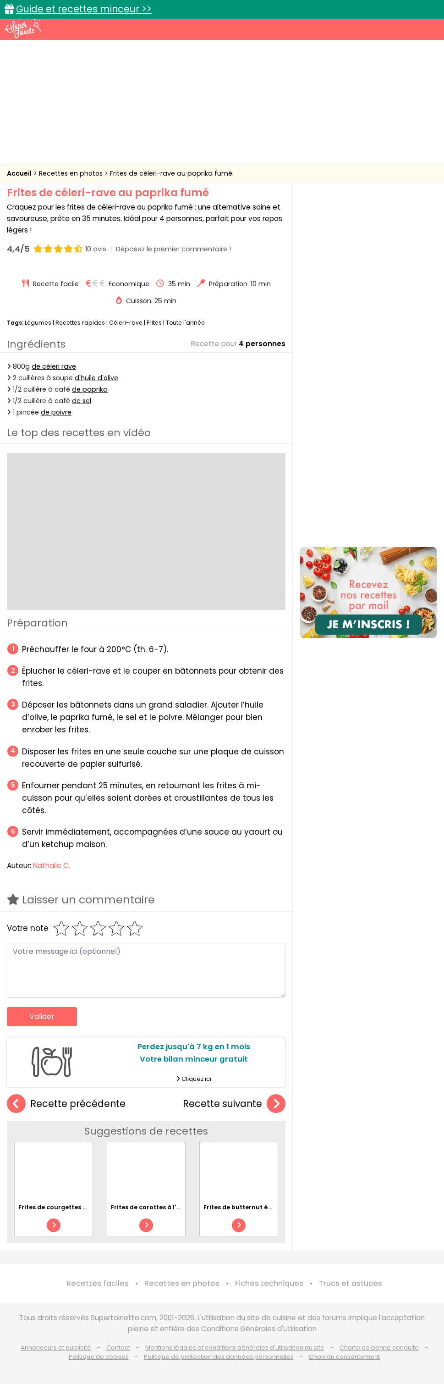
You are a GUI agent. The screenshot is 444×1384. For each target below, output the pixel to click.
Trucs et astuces (350, 1283)
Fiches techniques (269, 1283)
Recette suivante (234, 1104)
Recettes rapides (80, 323)
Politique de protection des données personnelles (219, 1357)
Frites (154, 323)
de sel (81, 400)
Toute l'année (185, 323)
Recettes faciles (97, 1283)
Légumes (38, 323)
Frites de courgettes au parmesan (71, 1207)
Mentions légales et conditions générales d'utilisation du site (234, 1347)
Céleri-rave (126, 323)
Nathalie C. (51, 865)
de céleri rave (54, 366)
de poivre (56, 412)
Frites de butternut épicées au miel (257, 1207)
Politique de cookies (99, 1357)
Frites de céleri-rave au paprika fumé (171, 173)
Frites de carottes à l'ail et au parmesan (173, 1207)
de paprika (90, 389)
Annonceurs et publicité (56, 1347)
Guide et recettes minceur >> (84, 9)
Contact (118, 1347)
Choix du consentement (344, 1357)
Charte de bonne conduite (379, 1347)
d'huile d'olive (96, 377)
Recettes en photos (71, 173)
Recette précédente (66, 1104)
